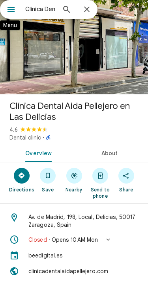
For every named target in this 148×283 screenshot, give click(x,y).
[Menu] (11, 10)
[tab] (37, 152)
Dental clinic (25, 137)
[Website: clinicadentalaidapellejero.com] (74, 271)
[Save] (48, 179)
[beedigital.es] (74, 255)
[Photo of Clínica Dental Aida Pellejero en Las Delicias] (74, 47)
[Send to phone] (100, 182)
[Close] (86, 10)
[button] (74, 240)
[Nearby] (74, 179)
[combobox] (40, 9)
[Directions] (22, 179)
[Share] (126, 179)
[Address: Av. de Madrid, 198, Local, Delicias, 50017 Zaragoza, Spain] (74, 221)
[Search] (66, 10)
